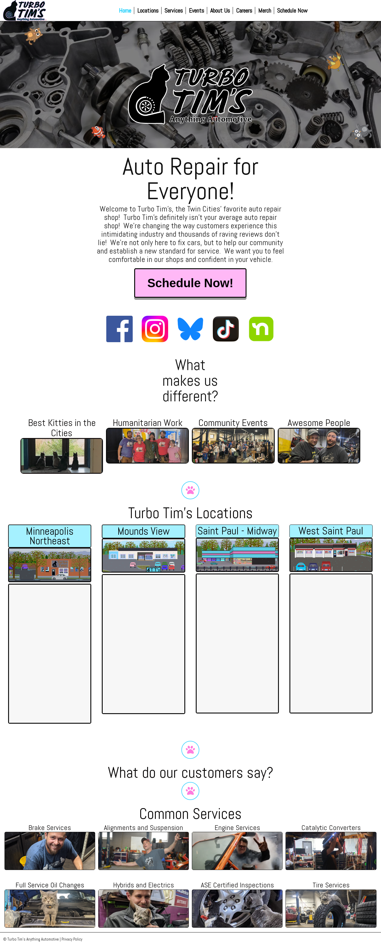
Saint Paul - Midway (237, 530)
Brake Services (50, 827)
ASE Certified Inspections (237, 885)
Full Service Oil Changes (50, 885)
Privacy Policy (72, 939)
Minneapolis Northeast (50, 536)
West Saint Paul (330, 530)
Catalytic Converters (331, 827)
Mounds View (143, 531)
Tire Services (331, 885)
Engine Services (237, 827)
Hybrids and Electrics (143, 885)
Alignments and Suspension (143, 827)
